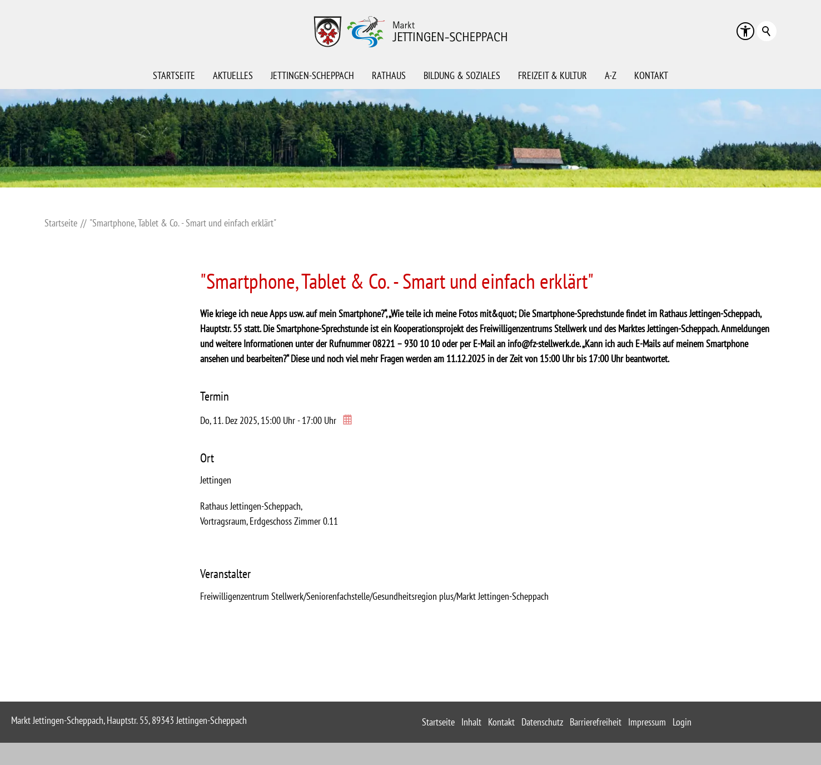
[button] (745, 31)
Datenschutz (542, 721)
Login (682, 721)
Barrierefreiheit (595, 721)
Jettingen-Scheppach (312, 75)
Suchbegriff (767, 31)
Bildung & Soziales (462, 75)
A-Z (610, 75)
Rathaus (389, 75)
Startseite (174, 75)
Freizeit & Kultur (552, 75)
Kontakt (651, 75)
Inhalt (471, 721)
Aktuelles (233, 75)
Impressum (647, 721)
